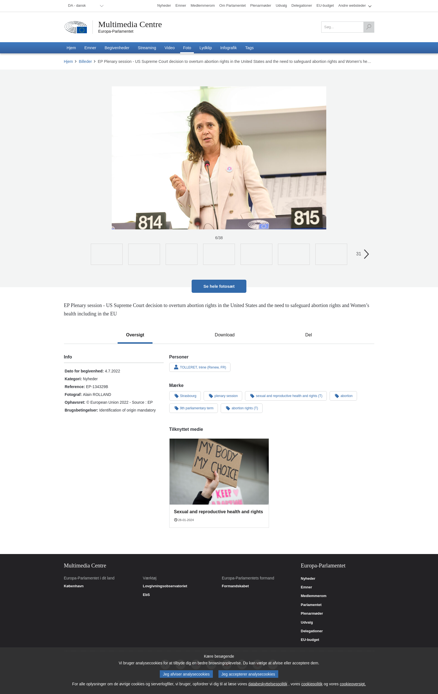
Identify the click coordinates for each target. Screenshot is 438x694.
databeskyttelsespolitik (267, 684)
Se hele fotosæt (219, 286)
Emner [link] (306, 587)
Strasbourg (185, 395)
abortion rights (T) (241, 407)
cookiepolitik (312, 684)
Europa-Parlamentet (116, 31)
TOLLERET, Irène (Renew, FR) (200, 367)
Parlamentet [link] (311, 605)
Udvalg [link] (307, 622)
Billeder (85, 61)
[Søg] (368, 27)
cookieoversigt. (353, 684)
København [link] (74, 586)
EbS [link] (146, 595)
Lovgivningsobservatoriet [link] (165, 586)
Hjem (68, 61)
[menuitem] (85, 6)
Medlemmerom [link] (314, 596)
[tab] (135, 335)
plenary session (223, 395)
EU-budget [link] (310, 640)
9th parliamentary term (194, 407)
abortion (343, 395)
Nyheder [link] (308, 579)
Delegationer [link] (312, 631)
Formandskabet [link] (235, 586)
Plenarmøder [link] (312, 613)
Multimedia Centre (130, 24)
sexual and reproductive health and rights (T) (285, 395)
